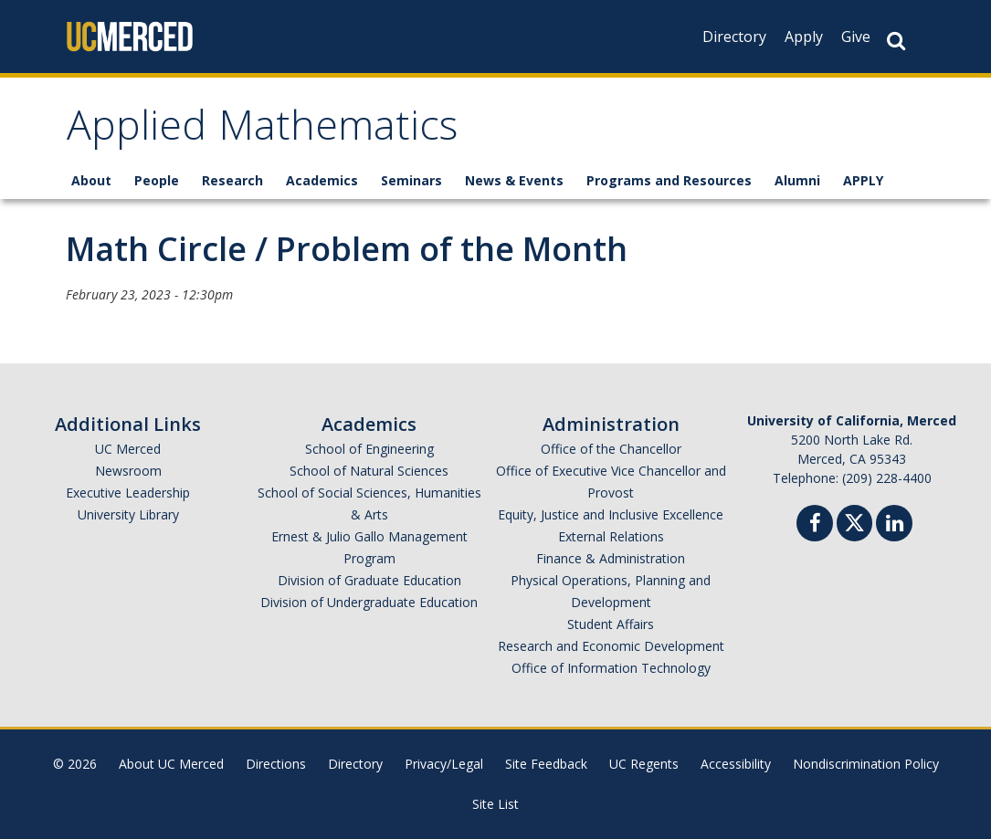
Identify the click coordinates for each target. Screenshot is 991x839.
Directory (734, 36)
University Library (128, 514)
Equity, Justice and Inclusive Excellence (610, 514)
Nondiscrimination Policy (866, 763)
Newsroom (128, 470)
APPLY (863, 180)
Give (855, 36)
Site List (495, 804)
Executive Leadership (128, 492)
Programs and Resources (669, 180)
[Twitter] (854, 521)
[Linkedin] (894, 525)
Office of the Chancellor (611, 448)
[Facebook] (815, 525)
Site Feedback (546, 763)
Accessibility (736, 763)
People (156, 180)
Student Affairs (610, 624)
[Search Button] (896, 40)
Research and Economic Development (611, 646)
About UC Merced (171, 763)
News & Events (514, 180)
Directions (276, 763)
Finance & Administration (610, 558)
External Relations (611, 536)
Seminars (411, 180)
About (91, 180)
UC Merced (128, 448)
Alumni (797, 180)
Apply (804, 36)
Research (232, 180)
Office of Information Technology (611, 667)
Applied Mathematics (262, 131)
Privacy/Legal (444, 763)
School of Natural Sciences (369, 470)
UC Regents (644, 763)
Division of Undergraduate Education (369, 602)
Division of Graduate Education (369, 580)
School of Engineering (369, 448)
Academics (322, 180)
